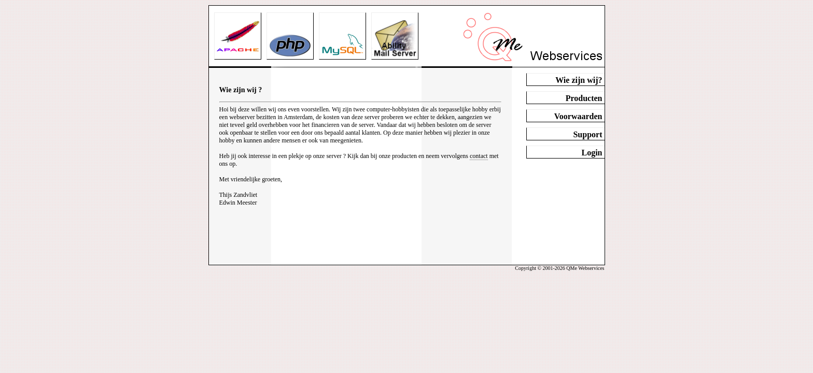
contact (479, 156)
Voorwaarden (578, 116)
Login (591, 152)
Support (587, 134)
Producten (584, 98)
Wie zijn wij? (578, 80)
